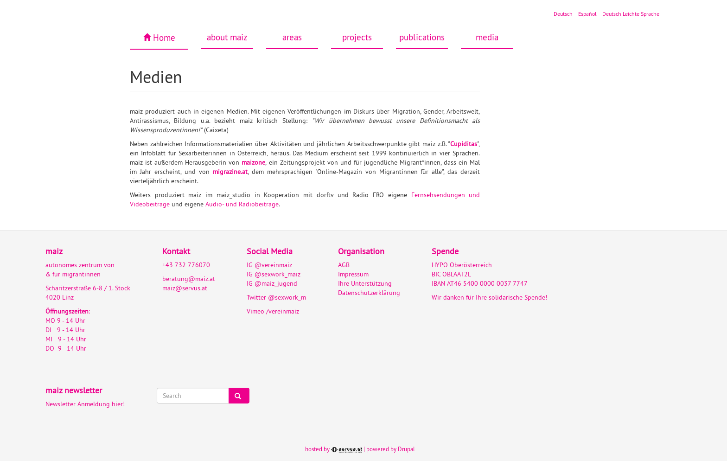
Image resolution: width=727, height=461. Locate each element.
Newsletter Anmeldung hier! (85, 404)
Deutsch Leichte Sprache (630, 13)
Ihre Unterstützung (365, 283)
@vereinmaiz (273, 265)
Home (164, 37)
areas (292, 37)
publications (422, 37)
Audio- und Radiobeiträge (242, 204)
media (487, 37)
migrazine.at (230, 171)
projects (357, 37)
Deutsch (563, 13)
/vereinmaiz (281, 311)
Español (587, 13)
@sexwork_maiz (277, 274)
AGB (344, 265)
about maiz (227, 37)
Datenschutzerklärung (369, 292)
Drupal (406, 449)
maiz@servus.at (184, 288)
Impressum (353, 274)
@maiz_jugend (276, 283)
